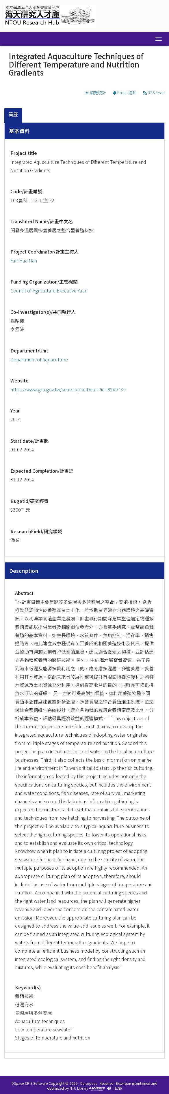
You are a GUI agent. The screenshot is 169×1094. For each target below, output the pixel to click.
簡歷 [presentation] (13, 114)
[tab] (13, 115)
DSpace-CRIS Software (30, 1083)
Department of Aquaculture (39, 359)
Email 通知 (124, 92)
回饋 (118, 1088)
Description (23, 570)
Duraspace (88, 1083)
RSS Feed (154, 92)
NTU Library (79, 1088)
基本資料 (19, 130)
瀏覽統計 (95, 92)
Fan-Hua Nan (23, 260)
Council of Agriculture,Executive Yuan (48, 290)
